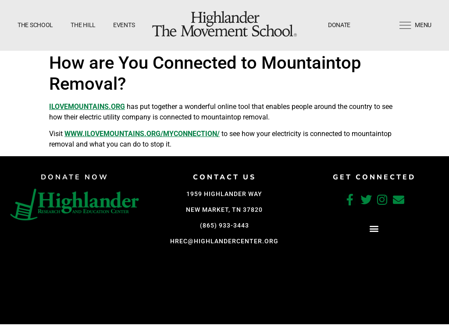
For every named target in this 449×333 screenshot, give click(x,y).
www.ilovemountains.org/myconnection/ (142, 134)
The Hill (83, 24)
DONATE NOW (75, 177)
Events (124, 24)
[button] (374, 228)
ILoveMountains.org (87, 106)
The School (35, 24)
